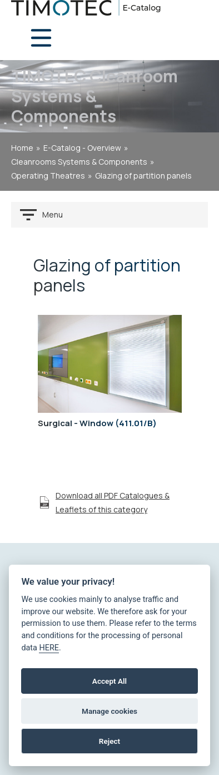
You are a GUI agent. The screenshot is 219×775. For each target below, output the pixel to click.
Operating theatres (48, 175)
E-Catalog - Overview (82, 147)
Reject (109, 741)
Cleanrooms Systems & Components (79, 161)
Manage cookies (109, 711)
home (22, 147)
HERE (49, 648)
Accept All (109, 681)
